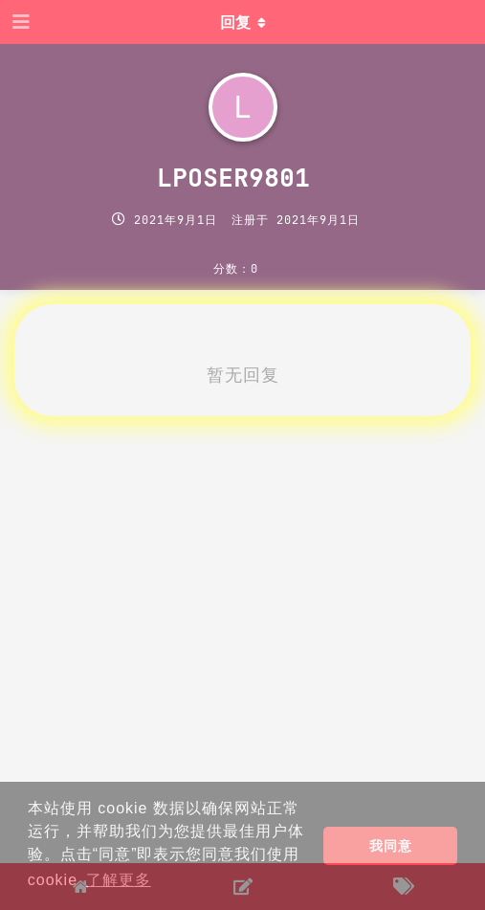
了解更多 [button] (118, 880)
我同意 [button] (390, 846)
